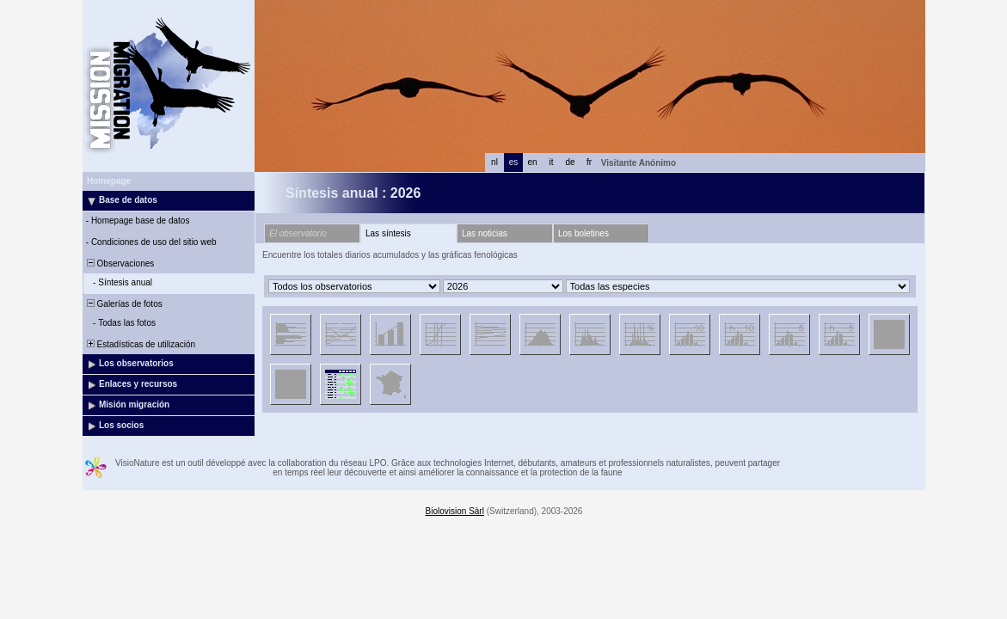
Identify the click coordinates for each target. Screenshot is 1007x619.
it (552, 162)
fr (589, 162)
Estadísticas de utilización (139, 344)
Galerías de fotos (123, 304)
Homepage (109, 181)
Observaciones (119, 263)
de (569, 162)
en (532, 162)
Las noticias (484, 233)
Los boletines (583, 233)
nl (494, 162)
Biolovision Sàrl (455, 511)
